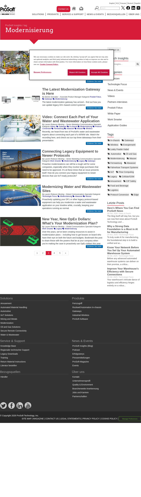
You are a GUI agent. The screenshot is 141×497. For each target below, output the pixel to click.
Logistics (113, 190)
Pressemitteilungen (81, 358)
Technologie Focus (117, 84)
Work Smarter (115, 119)
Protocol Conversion (118, 194)
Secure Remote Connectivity (14, 331)
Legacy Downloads (9, 354)
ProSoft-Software (80, 319)
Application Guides (117, 125)
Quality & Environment (82, 384)
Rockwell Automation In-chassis (86, 307)
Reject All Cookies (77, 72)
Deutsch (130, 3)
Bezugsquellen (116, 14)
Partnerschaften (79, 396)
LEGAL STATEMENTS (70, 418)
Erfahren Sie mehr (94, 81)
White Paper (114, 113)
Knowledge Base (8, 346)
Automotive (114, 154)
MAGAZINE (38, 418)
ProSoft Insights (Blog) (82, 346)
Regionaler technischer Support (15, 350)
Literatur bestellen (9, 365)
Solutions (38, 14)
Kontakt (75, 377)
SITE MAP (26, 418)
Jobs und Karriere (80, 392)
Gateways (128, 140)
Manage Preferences (129, 419)
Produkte (53, 14)
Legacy (112, 176)
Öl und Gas (129, 154)
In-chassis (114, 140)
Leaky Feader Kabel (118, 149)
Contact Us (63, 9)
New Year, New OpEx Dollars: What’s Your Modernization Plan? (70, 221)
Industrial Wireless (80, 315)
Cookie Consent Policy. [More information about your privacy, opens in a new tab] (49, 64)
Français (123, 3)
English (112, 3)
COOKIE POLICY (109, 418)
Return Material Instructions (13, 361)
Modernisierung (116, 158)
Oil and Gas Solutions (10, 327)
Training (4, 358)
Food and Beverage (118, 186)
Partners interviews (117, 102)
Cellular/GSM (126, 176)
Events (75, 365)
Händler (4, 377)
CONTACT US (52, 418)
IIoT (111, 172)
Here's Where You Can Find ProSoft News (123, 209)
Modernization (7, 323)
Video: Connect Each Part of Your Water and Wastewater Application (71, 119)
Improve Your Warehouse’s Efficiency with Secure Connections (123, 271)
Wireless (113, 145)
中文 (117, 3)
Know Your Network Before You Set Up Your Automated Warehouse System (123, 250)
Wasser (131, 158)
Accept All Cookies (99, 72)
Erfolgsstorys (78, 354)
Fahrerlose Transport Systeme (123, 167)
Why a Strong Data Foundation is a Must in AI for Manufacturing (122, 229)
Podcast (76, 350)
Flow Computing (125, 172)
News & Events (95, 14)
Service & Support (72, 14)
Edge (135, 194)
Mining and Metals (9, 319)
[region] (71, 65)
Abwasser (130, 163)
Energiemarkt (127, 145)
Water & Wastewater (10, 335)
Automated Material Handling (14, 307)
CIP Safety (129, 181)
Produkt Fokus (115, 107)
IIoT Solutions (7, 315)
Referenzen (114, 78)
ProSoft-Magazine (80, 361)
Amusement (114, 181)
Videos (111, 96)
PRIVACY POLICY (90, 418)
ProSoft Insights (13, 25)
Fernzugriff (77, 303)
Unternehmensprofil (81, 381)
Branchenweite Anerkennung (85, 388)
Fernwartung (115, 163)
